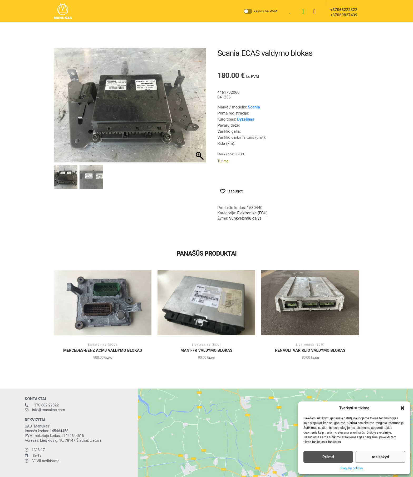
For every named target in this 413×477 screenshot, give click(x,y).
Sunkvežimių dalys (245, 218)
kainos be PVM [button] (265, 11)
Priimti (328, 457)
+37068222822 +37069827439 (342, 12)
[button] (402, 408)
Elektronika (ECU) (252, 213)
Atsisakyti (380, 457)
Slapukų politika (352, 468)
